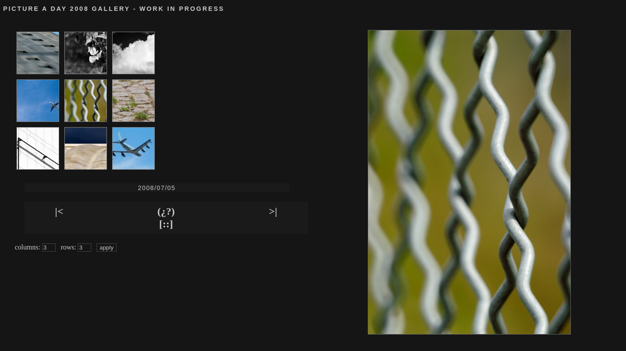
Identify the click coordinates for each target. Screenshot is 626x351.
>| (273, 211)
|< (59, 211)
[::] (166, 224)
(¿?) (166, 211)
